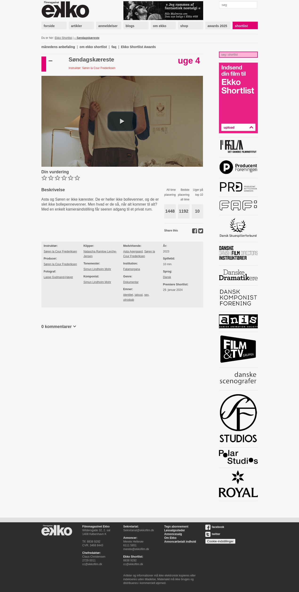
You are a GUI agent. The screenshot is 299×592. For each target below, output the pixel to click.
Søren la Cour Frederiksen (60, 251)
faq (113, 47)
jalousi (139, 294)
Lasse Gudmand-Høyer (58, 277)
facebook (214, 527)
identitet (128, 294)
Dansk (167, 277)
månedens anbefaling (58, 47)
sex (146, 294)
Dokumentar (130, 282)
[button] (122, 121)
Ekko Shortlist (63, 38)
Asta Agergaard (133, 251)
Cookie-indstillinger (220, 541)
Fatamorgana (131, 269)
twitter (212, 534)
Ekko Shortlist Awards (138, 47)
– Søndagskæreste (86, 38)
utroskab (128, 299)
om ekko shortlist (93, 47)
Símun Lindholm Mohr (97, 269)
